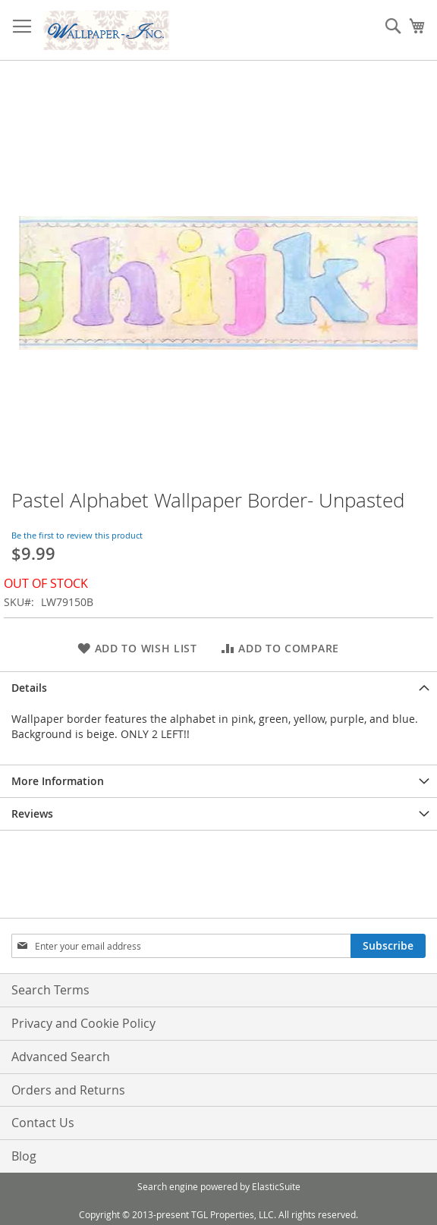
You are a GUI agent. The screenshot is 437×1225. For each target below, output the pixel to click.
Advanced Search (60, 1056)
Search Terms (50, 990)
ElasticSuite (276, 1186)
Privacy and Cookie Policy (83, 1023)
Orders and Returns (68, 1090)
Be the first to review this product (77, 535)
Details (29, 687)
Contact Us (42, 1122)
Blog (23, 1156)
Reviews (32, 813)
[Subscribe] (388, 946)
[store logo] (106, 30)
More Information (57, 781)
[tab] (218, 687)
